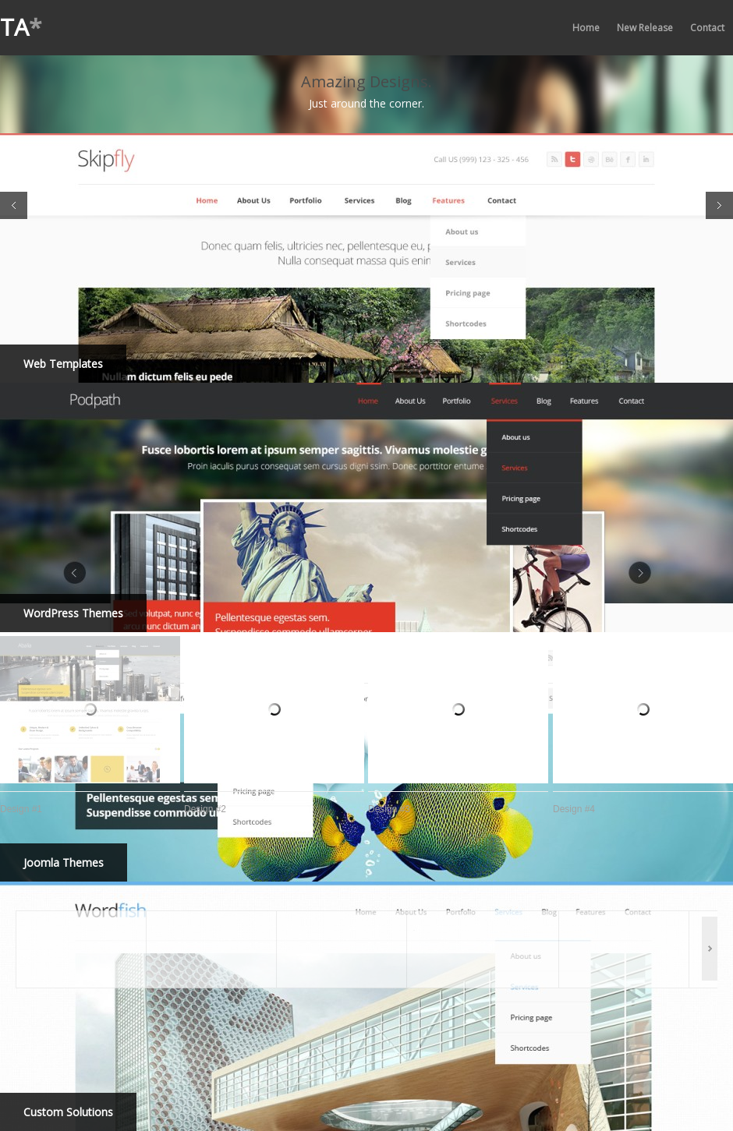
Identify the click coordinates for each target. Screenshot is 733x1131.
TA (21, 27)
